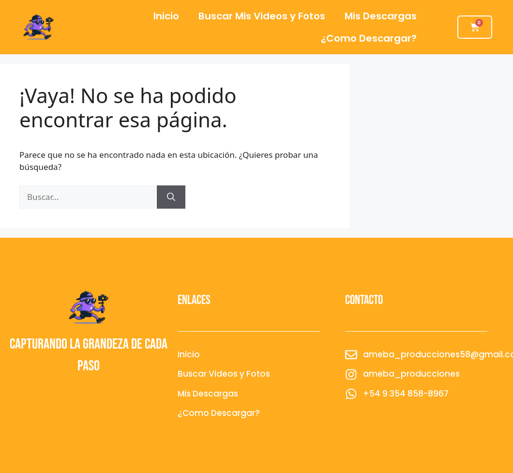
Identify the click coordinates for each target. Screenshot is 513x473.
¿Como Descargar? (369, 38)
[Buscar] (171, 197)
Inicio (166, 16)
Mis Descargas (381, 16)
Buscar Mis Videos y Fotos (261, 16)
